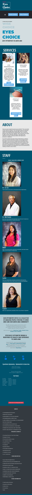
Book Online (13, 14)
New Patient (24, 14)
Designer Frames (23, 80)
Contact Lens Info (16, 114)
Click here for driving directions (16, 402)
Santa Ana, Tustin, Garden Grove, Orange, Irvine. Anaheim (19, 331)
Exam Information (8, 83)
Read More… (19, 347)
